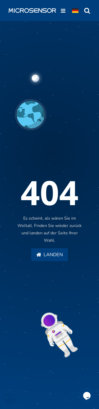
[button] (49, 254)
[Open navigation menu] (63, 11)
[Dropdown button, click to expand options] (75, 10)
